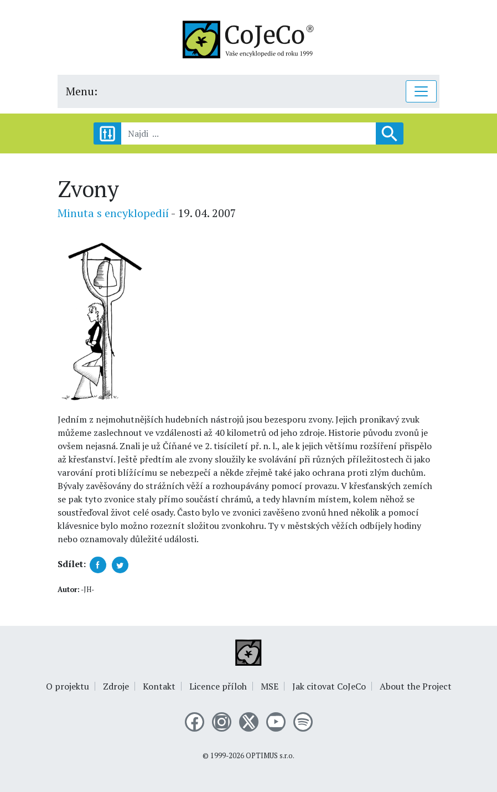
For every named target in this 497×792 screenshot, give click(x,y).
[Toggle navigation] (421, 91)
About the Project (416, 686)
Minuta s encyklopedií (113, 212)
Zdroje (116, 686)
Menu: (81, 91)
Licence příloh (218, 686)
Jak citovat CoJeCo (329, 686)
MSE (269, 686)
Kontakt (159, 686)
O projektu (67, 686)
